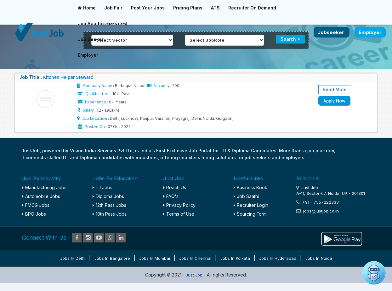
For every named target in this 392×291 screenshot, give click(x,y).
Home (87, 7)
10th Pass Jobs (110, 214)
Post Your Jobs (148, 7)
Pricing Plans (187, 7)
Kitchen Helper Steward (68, 77)
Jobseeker (331, 32)
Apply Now (334, 101)
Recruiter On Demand (252, 7)
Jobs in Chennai (195, 258)
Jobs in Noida (318, 258)
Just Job (195, 274)
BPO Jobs (34, 214)
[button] (374, 273)
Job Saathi (102, 23)
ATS (215, 7)
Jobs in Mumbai (154, 258)
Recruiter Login (251, 205)
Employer (88, 55)
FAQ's (171, 196)
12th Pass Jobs (109, 205)
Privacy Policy (179, 205)
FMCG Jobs (35, 205)
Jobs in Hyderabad (277, 258)
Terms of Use (178, 214)
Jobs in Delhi (72, 258)
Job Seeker (91, 39)
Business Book (250, 187)
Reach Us (174, 187)
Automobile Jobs (41, 196)
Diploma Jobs (108, 196)
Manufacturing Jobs (44, 187)
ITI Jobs (102, 187)
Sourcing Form (250, 214)
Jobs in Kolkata (235, 258)
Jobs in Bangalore (112, 258)
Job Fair (113, 7)
